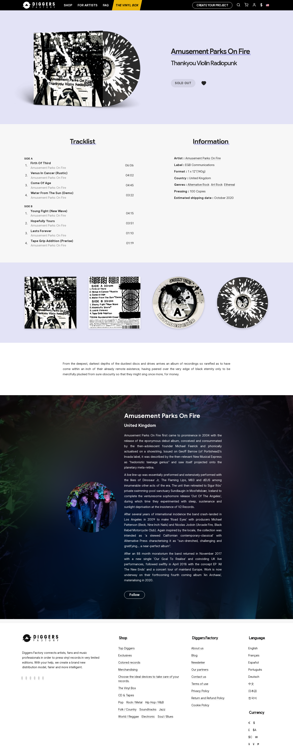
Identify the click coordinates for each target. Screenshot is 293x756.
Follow (134, 595)
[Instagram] (30, 678)
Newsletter (198, 662)
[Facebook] (22, 678)
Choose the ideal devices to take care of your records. (148, 679)
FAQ (106, 5)
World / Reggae (128, 716)
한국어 (252, 698)
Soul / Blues (165, 716)
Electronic (148, 716)
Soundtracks (147, 709)
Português (255, 669)
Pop (121, 702)
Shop (68, 5)
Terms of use (199, 684)
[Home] (39, 5)
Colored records (129, 662)
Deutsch (253, 677)
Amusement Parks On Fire (210, 51)
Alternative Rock (198, 185)
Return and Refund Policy (208, 698)
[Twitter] (26, 678)
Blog (194, 655)
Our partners (199, 669)
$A (254, 730)
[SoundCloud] (39, 678)
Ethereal (229, 185)
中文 (251, 684)
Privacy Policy (200, 691)
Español (253, 662)
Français (253, 655)
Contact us (198, 677)
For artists (88, 5)
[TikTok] (43, 678)
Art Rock (216, 185)
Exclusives (125, 655)
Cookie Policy (200, 705)
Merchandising (128, 669)
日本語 (252, 691)
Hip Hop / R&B (154, 702)
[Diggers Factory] (40, 637)
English (253, 648)
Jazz (162, 709)
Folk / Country (127, 709)
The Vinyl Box (127, 5)
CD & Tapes (126, 695)
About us (197, 648)
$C (250, 737)
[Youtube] (35, 678)
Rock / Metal (134, 702)
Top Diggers (126, 648)
